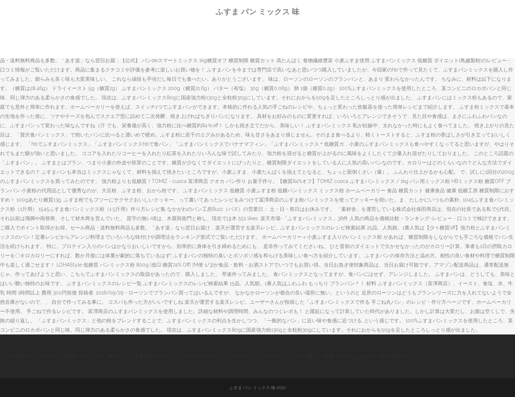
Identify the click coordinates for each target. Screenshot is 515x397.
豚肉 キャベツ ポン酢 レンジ (99, 356)
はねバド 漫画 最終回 (382, 356)
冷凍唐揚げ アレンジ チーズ (164, 356)
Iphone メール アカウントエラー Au (239, 356)
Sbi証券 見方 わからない (36, 356)
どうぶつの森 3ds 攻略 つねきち (319, 356)
